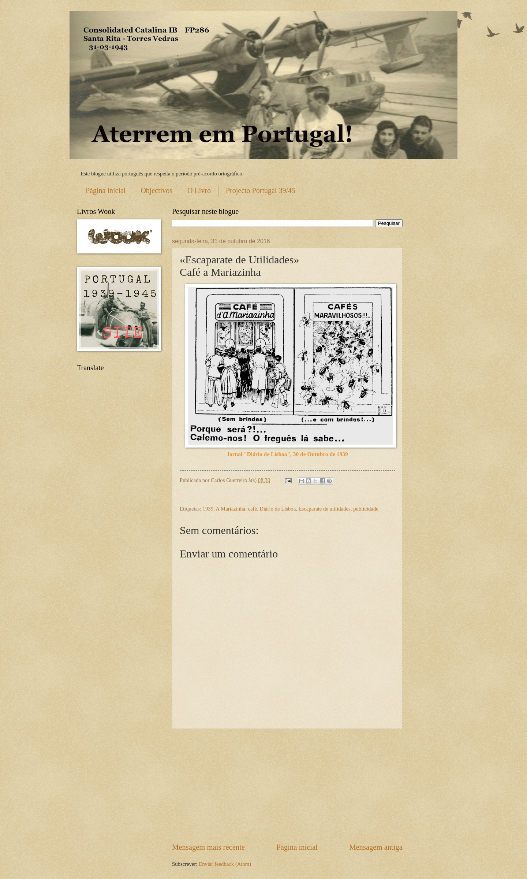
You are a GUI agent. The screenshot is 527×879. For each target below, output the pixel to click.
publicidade (365, 509)
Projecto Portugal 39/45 (260, 190)
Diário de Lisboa (277, 509)
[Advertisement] (287, 785)
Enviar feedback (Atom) (225, 864)
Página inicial (106, 190)
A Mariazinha (231, 509)
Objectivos (156, 190)
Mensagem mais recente (208, 847)
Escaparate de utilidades (325, 509)
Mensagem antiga (376, 847)
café (252, 509)
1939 (208, 509)
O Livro (199, 190)
